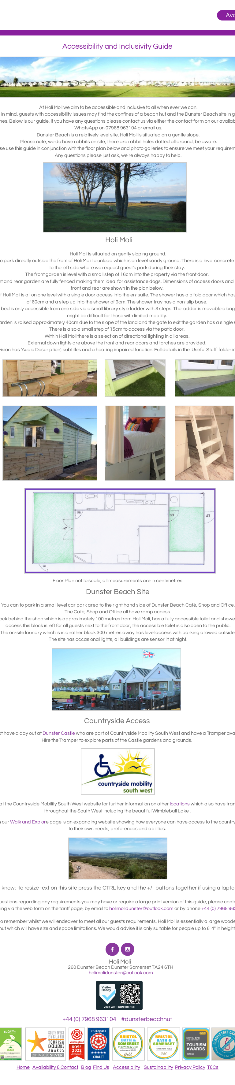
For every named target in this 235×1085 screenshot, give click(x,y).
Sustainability (158, 1067)
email (149, 127)
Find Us (101, 1067)
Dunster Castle (59, 733)
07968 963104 (121, 127)
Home (23, 1067)
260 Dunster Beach (89, 967)
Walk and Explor (28, 821)
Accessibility (126, 1067)
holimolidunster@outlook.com (120, 972)
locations (180, 803)
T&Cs (212, 1067)
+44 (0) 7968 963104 (89, 1019)
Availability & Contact (55, 1067)
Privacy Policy (190, 1067)
